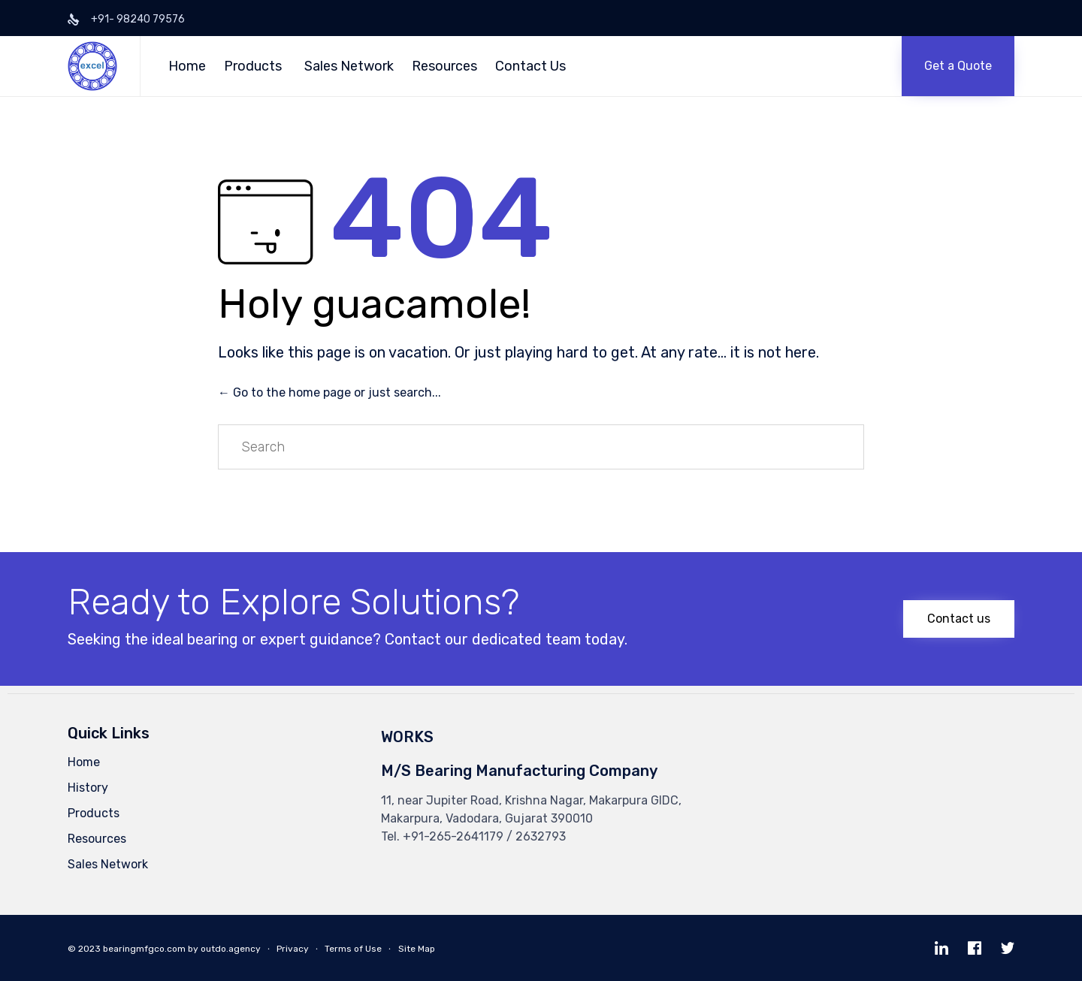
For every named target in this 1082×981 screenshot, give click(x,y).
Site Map (416, 948)
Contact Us (530, 66)
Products (253, 66)
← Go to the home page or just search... (329, 392)
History (88, 787)
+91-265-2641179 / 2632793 (484, 836)
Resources (444, 66)
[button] (958, 66)
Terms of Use (353, 948)
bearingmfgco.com (144, 948)
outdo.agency (231, 948)
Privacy (293, 948)
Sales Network (349, 66)
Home (187, 66)
